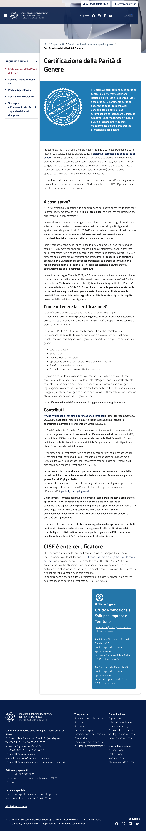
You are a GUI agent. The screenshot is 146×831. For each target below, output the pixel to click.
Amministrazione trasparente (90, 718)
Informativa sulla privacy (121, 762)
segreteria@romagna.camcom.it (50, 762)
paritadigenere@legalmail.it (76, 491)
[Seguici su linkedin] (98, 15)
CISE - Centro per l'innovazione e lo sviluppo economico (34, 794)
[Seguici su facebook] (87, 15)
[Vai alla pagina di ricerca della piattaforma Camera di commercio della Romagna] (129, 15)
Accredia (56, 320)
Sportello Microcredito (21, 96)
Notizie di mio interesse (120, 722)
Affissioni (79, 726)
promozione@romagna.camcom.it (113, 627)
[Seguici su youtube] (104, 15)
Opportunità (57, 44)
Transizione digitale (84, 730)
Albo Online (80, 722)
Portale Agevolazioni (20, 90)
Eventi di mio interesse (120, 738)
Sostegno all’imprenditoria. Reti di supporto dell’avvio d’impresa (22, 109)
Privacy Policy (115, 750)
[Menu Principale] (5, 15)
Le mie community (118, 726)
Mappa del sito (116, 758)
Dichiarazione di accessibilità (89, 734)
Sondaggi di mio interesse (122, 734)
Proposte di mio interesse (121, 730)
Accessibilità (81, 738)
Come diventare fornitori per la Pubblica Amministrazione (89, 744)
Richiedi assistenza (16, 806)
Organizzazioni (116, 718)
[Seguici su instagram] (93, 15)
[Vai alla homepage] (45, 44)
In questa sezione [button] (21, 61)
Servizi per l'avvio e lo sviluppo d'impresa (90, 44)
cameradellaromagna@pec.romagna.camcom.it (27, 758)
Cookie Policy (115, 754)
